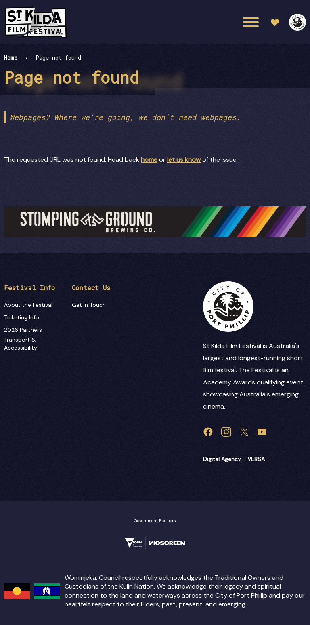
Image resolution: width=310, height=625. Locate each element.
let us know (184, 159)
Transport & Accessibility (20, 343)
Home (10, 57)
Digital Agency (222, 459)
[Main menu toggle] (251, 22)
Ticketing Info (21, 317)
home (149, 159)
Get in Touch (89, 304)
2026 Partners (23, 329)
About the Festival (28, 304)
